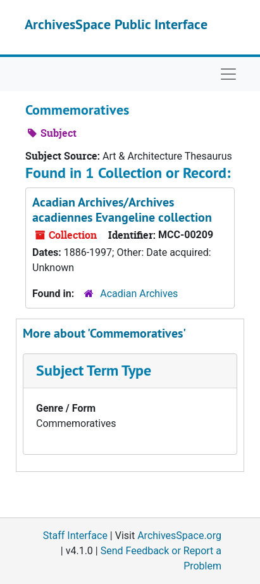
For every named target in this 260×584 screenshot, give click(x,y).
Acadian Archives (139, 294)
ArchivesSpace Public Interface (116, 24)
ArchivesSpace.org (179, 536)
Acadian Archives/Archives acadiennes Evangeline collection (122, 209)
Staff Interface (75, 536)
